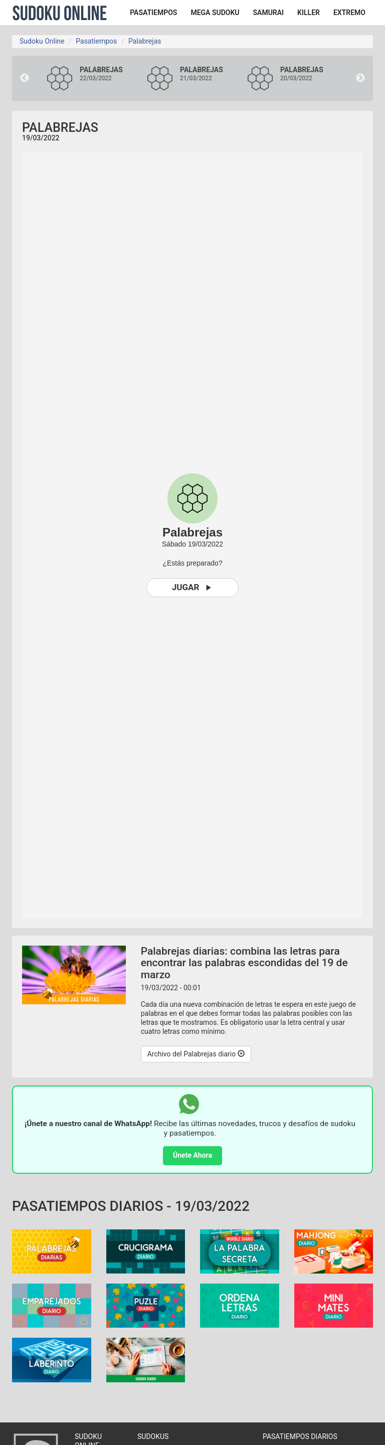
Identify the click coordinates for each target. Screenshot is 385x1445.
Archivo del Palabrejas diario (196, 1054)
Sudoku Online (59, 12)
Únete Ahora (192, 1155)
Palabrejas (144, 41)
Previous (25, 78)
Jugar (193, 587)
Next (360, 78)
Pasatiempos (96, 41)
